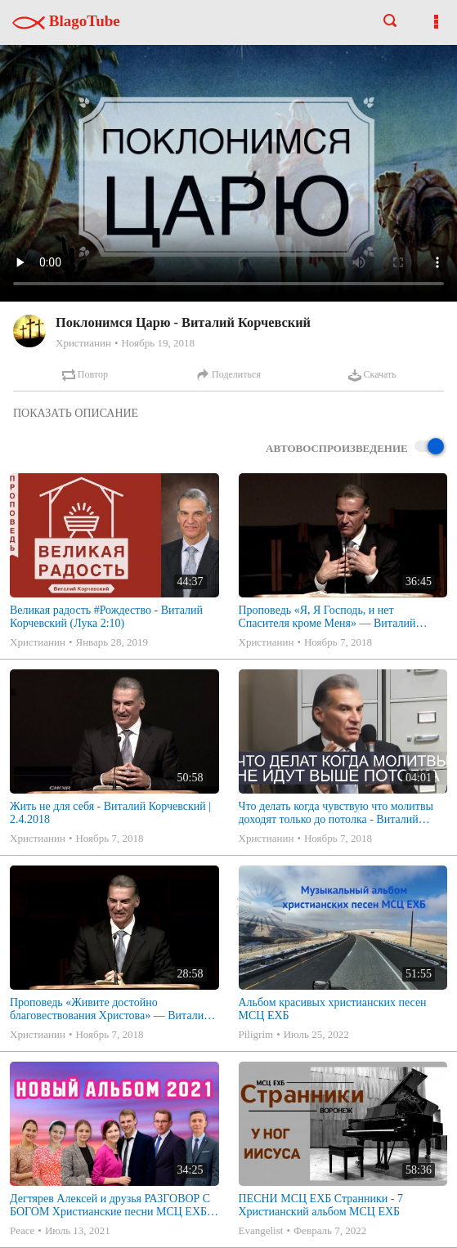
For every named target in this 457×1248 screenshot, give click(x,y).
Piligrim (256, 1034)
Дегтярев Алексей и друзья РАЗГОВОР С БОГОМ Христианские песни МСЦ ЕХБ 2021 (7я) (110, 1205)
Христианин (83, 343)
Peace (22, 1230)
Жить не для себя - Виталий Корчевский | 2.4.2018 (110, 812)
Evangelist (261, 1230)
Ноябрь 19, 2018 (157, 343)
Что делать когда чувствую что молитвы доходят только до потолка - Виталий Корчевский (336, 813)
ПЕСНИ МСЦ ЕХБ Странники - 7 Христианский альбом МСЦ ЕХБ (321, 1205)
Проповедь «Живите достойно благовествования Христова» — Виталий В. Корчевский (110, 1009)
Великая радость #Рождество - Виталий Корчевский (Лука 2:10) (106, 616)
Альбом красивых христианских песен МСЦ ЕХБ (333, 1009)
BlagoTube (66, 20)
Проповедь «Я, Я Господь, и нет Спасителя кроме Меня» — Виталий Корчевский (327, 617)
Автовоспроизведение (355, 447)
